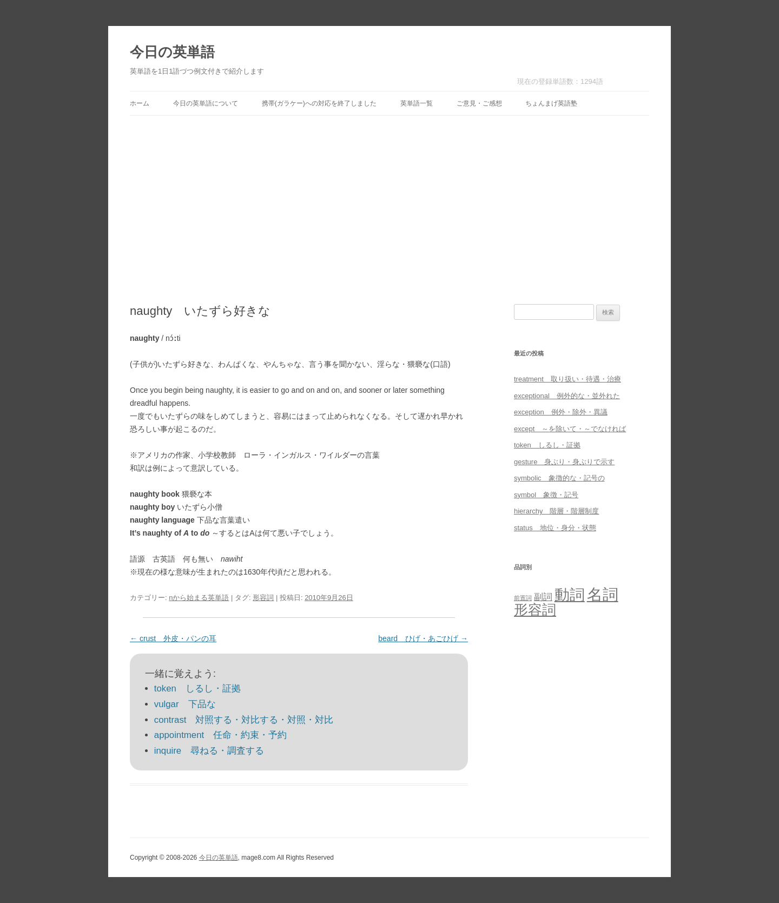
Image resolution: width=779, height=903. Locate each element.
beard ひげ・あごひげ (423, 638)
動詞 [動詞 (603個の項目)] (569, 594)
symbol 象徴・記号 (546, 495)
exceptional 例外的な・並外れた (567, 396)
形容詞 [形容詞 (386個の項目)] (535, 610)
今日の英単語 (172, 52)
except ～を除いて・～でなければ (570, 429)
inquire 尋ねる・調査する (209, 751)
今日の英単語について (205, 103)
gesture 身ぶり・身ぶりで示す (564, 462)
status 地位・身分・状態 (555, 528)
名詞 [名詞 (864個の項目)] (602, 594)
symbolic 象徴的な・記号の (559, 478)
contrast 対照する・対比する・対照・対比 (244, 720)
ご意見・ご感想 (479, 103)
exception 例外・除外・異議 (561, 412)
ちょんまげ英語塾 (551, 103)
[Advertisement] (389, 210)
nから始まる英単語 (199, 598)
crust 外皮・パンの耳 (173, 638)
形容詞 (263, 598)
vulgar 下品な (185, 704)
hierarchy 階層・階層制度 (556, 511)
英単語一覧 (416, 103)
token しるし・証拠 (197, 688)
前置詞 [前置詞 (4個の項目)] (523, 598)
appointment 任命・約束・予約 (220, 735)
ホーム (139, 103)
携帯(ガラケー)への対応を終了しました (319, 103)
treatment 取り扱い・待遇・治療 (567, 379)
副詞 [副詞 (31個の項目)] (543, 596)
